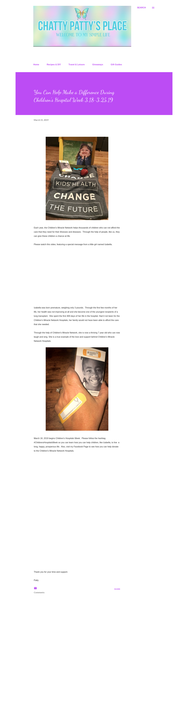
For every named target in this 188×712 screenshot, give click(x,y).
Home (36, 64)
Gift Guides (116, 64)
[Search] (141, 8)
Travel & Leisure (77, 64)
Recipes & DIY (54, 64)
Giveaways (97, 64)
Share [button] (117, 589)
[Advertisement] (73, 679)
